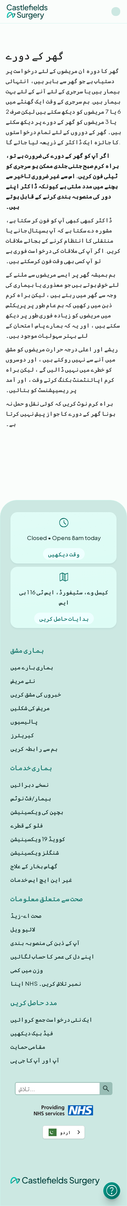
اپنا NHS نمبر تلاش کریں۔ (45, 983)
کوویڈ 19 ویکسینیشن (37, 838)
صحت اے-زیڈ (25, 915)
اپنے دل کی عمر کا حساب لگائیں (52, 956)
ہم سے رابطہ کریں (34, 748)
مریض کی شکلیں (30, 707)
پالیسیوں (24, 721)
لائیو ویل (22, 929)
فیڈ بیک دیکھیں (31, 1033)
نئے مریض (22, 680)
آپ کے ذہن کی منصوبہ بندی (45, 942)
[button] (115, 11)
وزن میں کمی (26, 969)
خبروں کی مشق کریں (35, 694)
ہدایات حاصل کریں (64, 618)
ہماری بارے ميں (31, 667)
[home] (27, 11)
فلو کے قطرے (26, 825)
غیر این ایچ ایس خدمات (41, 879)
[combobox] (64, 1132)
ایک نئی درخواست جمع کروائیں (51, 1019)
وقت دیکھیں (64, 554)
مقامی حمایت (27, 1046)
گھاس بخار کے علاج (34, 866)
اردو (58, 1132)
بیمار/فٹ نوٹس (30, 798)
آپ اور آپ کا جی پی (35, 1060)
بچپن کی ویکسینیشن (36, 811)
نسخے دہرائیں (29, 784)
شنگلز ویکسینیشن (34, 852)
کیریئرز (22, 735)
